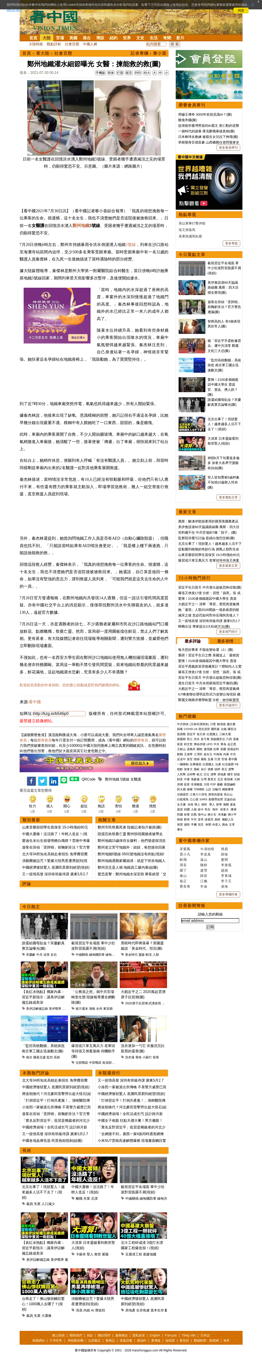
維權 (190, 789)
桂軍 (187, 814)
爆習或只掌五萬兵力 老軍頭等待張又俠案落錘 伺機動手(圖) (93, 1051)
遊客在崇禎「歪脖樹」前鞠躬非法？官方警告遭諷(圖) (224, 307)
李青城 (226, 876)
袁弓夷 (205, 739)
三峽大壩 (225, 734)
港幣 (213, 774)
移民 (204, 804)
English (155, 1335)
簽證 (180, 809)
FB (237, 764)
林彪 (180, 819)
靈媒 (141, 954)
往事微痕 (195, 764)
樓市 (230, 774)
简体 (111, 73)
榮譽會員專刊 (192, 105)
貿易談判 (233, 749)
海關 (226, 804)
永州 (99, 1008)
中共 (39, 954)
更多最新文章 (228, 565)
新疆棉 (181, 739)
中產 (187, 779)
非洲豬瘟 (196, 784)
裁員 (29, 1204)
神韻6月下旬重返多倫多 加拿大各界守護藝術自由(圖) (223, 463)
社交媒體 (228, 764)
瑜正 (183, 881)
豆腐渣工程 (133, 1254)
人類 (156, 954)
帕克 (149, 954)
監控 (50, 1057)
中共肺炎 (183, 724)
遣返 (233, 804)
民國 (180, 814)
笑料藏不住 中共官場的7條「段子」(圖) (207, 532)
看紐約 (141, 1340)
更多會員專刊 (228, 147)
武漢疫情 (155, 1003)
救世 (97, 1254)
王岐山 (181, 749)
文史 (140, 38)
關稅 (199, 749)
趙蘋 (224, 870)
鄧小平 (232, 814)
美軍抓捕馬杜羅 (190, 236)
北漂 (94, 1198)
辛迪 (203, 886)
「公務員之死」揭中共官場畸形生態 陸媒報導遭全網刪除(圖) (93, 997)
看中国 (56, 20)
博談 (100, 38)
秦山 (183, 876)
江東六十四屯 (198, 794)
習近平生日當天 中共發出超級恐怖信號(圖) (209, 587)
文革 (232, 824)
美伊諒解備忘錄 (37, 1008)
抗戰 (194, 814)
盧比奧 (231, 724)
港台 (87, 38)
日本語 (205, 1335)
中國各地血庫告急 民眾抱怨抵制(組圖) (52, 1140)
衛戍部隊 (108, 1062)
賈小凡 (185, 854)
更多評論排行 (228, 705)
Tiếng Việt (189, 1335)
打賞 (120, 73)
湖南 (92, 1008)
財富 (180, 779)
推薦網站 (38, 1340)
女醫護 (135, 779)
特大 (147, 73)
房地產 (130, 1310)
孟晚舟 (191, 749)
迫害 (46, 954)
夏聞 (224, 860)
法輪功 (216, 789)
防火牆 (181, 789)
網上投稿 (58, 1335)
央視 (190, 804)
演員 (79, 1310)
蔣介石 (212, 814)
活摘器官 (183, 794)
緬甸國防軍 (97, 954)
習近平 (191, 734)
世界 (127, 38)
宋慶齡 (30, 954)
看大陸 (43, 53)
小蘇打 (147, 1057)
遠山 (203, 860)
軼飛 (183, 860)
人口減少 (48, 1204)
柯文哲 (188, 744)
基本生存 (157, 1310)
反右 (54, 954)
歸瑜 (224, 854)
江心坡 (194, 799)
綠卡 (201, 809)
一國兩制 (183, 764)
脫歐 (197, 769)
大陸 (47, 38)
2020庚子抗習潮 (136, 1003)
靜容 (203, 876)
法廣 (218, 764)
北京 (220, 779)
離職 (79, 1198)
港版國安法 (217, 739)
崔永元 (208, 754)
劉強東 (228, 779)
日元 (206, 774)
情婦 (197, 759)
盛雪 (203, 870)
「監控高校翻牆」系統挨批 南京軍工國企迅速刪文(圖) (224, 365)
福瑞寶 (170, 1340)
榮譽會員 (44, 740)
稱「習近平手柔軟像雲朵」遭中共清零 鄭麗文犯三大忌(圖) (224, 346)
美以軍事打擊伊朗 (192, 223)
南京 (29, 1057)
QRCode (88, 779)
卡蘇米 (81, 1254)
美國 (73, 38)
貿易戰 (181, 734)
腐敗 (203, 759)
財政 (237, 774)
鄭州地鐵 (80, 225)
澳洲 (233, 809)
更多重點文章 (228, 497)
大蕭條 (46, 1315)
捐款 (90, 1335)
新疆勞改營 (215, 799)
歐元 (199, 774)
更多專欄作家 (228, 894)
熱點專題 (187, 214)
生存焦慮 (143, 1310)
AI (92, 1310)
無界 (226, 1340)
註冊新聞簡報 (192, 905)
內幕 (226, 754)
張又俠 (201, 734)
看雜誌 (110, 1340)
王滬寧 (188, 754)
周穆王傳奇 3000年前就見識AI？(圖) (205, 114)
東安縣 (108, 1008)
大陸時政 (36, 44)
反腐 (210, 759)
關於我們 (104, 1335)
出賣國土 (212, 734)
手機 (194, 824)
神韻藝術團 (75, 1340)
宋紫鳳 (185, 849)
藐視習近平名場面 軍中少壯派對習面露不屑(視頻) (224, 268)
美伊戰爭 (55, 1008)
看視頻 (184, 1340)
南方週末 (82, 1008)
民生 (208, 809)
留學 (219, 804)
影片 (180, 38)
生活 (154, 38)
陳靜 (203, 865)
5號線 (131, 244)
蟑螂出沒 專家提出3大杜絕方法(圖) (204, 626)
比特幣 (191, 774)
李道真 (205, 854)
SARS (203, 799)
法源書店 (94, 1340)
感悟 (187, 824)
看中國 (35, 702)
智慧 (180, 824)
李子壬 (226, 881)
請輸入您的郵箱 (210, 914)
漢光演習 (204, 729)
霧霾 (220, 784)
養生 (180, 829)
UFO (209, 744)
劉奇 (187, 819)
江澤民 (198, 754)
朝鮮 (180, 769)
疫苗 (180, 744)
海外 (215, 809)
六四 (229, 739)
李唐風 (226, 865)
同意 (241, 10)
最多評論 (193, 641)
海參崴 (195, 779)
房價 (180, 784)
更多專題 (231, 243)
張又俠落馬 (187, 230)
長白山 (228, 794)
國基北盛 (39, 1057)
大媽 (237, 779)
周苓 (183, 865)
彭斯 (216, 749)
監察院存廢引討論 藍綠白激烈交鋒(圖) (206, 538)
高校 (57, 1057)
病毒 (180, 729)
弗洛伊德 (199, 744)
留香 (156, 1057)
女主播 (182, 804)
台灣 (203, 779)
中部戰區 (95, 1062)
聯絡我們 (76, 1335)
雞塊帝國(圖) (187, 120)
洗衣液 (129, 1057)
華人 (197, 804)
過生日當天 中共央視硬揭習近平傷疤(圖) (208, 683)
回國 (187, 809)
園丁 (183, 870)
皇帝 (201, 819)
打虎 (217, 759)
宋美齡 (222, 814)
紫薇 (105, 1254)
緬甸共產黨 (113, 954)
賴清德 (221, 724)
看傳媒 (156, 1340)
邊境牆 (208, 749)
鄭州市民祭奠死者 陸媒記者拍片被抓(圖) (130, 827)
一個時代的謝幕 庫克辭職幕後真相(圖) (206, 131)
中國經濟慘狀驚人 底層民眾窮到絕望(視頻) (56, 867)
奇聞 (167, 38)
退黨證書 (126, 1340)
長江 (190, 739)
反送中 (181, 759)
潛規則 (100, 1310)
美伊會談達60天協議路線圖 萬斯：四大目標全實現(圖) (223, 287)
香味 (138, 1057)
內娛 (86, 1310)
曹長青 (185, 886)
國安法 (232, 729)
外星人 (216, 824)
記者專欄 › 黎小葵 (149, 53)
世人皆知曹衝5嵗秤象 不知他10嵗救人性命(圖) (223, 482)
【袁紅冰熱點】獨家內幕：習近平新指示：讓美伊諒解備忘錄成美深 (43, 997)
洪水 (197, 739)
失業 (37, 1204)
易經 (218, 819)
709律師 (199, 789)
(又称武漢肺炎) (199, 724)
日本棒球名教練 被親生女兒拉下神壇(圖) (208, 137)
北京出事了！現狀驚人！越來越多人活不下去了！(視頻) (43, 1192)
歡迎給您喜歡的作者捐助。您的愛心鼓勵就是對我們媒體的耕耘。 (71, 685)
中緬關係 (82, 954)
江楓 (203, 881)
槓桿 (217, 769)
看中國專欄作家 (194, 841)
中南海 (217, 754)
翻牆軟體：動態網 (206, 1340)
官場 (60, 38)
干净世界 (56, 1340)
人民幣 (181, 774)
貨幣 (231, 769)
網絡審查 (228, 789)
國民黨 (215, 729)
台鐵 (224, 729)
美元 (224, 769)
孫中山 (202, 814)
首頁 (33, 38)
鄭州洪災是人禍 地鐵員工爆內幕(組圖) (128, 867)
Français (171, 1335)
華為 (223, 744)
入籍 (194, 809)
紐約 (113, 38)
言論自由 (230, 799)
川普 (213, 724)
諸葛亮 (209, 819)
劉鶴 (180, 754)
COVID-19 (190, 729)
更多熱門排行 (228, 631)
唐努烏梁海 (215, 794)
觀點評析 (54, 44)
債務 (210, 769)
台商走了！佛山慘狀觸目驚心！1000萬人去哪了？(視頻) (43, 1304)
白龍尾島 (183, 799)
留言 (129, 73)
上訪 (208, 789)
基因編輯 (229, 784)
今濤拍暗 (207, 849)
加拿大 (188, 769)
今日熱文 (31, 907)
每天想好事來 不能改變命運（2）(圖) (205, 649)
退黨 (236, 739)
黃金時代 (131, 954)
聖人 (90, 1254)
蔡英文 (212, 779)
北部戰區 (82, 1062)
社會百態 (72, 44)
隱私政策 (138, 1335)
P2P (213, 784)
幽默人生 (228, 819)
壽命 (225, 824)
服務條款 (121, 1335)
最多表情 (225, 641)
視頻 (26, 1150)
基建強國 (149, 1254)
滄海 (224, 886)
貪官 (190, 759)
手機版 (100, 73)
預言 (201, 824)
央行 (203, 769)
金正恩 (231, 744)
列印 (138, 73)
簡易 (224, 849)
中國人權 (90, 44)
